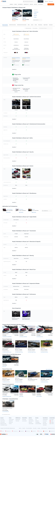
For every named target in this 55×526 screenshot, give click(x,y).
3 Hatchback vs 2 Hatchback (6, 336)
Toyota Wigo (34, 393)
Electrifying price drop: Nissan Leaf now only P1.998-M (26, 319)
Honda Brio (21, 393)
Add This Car (8, 212)
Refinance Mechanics (44, 428)
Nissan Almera (43, 378)
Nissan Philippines (26, 38)
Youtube (51, 420)
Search (40, 1)
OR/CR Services (20, 4)
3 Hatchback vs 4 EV (39, 336)
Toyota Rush (38, 393)
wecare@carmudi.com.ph (51, 428)
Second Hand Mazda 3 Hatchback (7, 408)
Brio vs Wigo (21, 396)
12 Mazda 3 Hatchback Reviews (16, 35)
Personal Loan (11, 422)
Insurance (11, 4)
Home (2, 414)
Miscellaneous (40, 24)
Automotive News (45, 419)
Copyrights (38, 428)
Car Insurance (2, 419)
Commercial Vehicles (38, 423)
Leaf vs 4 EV (4, 366)
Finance (15, 4)
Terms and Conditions (29, 428)
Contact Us (23, 428)
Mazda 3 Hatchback (15, 17)
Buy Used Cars (31, 419)
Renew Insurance (50, 4)
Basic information (5, 24)
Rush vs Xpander (39, 396)
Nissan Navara (4, 378)
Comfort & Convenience (12, 24)
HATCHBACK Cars (16, 45)
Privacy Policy (35, 428)
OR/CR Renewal (18, 419)
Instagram (52, 422)
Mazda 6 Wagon (30, 348)
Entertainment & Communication (21, 24)
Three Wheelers (37, 422)
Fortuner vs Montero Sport (6, 396)
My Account (51, 1)
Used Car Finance (11, 419)
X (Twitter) (52, 423)
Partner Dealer (24, 419)
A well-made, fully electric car (26, 57)
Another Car (45, 210)
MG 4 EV (33, 209)
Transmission (51, 24)
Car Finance (44, 422)
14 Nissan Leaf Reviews (26, 35)
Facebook (52, 419)
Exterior (36, 24)
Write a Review (45, 423)
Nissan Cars (50, 369)
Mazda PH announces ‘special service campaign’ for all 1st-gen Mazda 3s (15, 319)
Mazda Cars (50, 339)
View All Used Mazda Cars (5, 411)
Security (32, 24)
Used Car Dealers (31, 423)
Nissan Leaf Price (26, 49)
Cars (36, 419)
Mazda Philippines (16, 38)
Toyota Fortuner (4, 393)
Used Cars (31, 4)
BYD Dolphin (21, 209)
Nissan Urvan (17, 378)
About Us (20, 428)
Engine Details (46, 24)
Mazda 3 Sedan (17, 348)
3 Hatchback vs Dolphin (23, 336)
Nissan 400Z (30, 378)
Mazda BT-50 (43, 348)
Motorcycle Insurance (3, 423)
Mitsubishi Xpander (50, 393)
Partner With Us (26, 4)
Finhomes (10, 423)
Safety (29, 24)
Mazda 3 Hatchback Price (16, 49)
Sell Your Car (30, 422)
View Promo (13, 20)
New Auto (35, 4)
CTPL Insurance (2, 422)
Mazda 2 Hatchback (9, 209)
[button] (52, 332)
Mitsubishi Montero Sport (15, 393)
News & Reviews (40, 4)
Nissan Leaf (24, 17)
